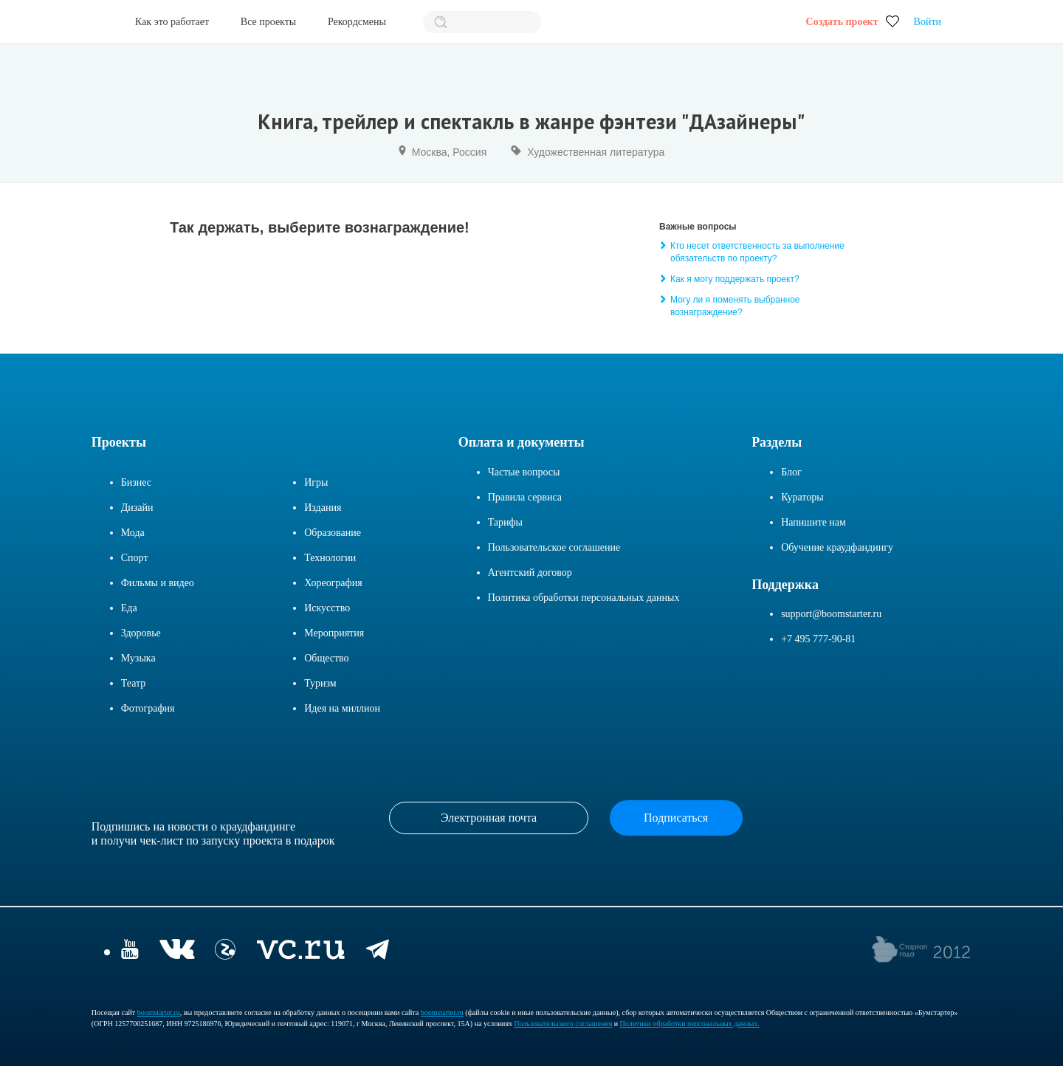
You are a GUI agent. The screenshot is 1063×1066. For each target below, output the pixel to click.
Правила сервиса (525, 497)
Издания (322, 507)
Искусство (327, 607)
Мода (133, 532)
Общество (326, 658)
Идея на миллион (342, 708)
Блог (791, 472)
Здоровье (141, 633)
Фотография (148, 708)
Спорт (134, 557)
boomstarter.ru (158, 1012)
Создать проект (842, 21)
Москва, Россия (449, 152)
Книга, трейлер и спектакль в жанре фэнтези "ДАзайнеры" (531, 121)
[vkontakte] (176, 951)
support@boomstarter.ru (831, 613)
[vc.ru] (300, 951)
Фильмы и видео (157, 582)
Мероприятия (334, 633)
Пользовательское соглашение (554, 547)
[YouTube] (130, 951)
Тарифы (505, 522)
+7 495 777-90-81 (818, 638)
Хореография (333, 582)
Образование (332, 532)
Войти (927, 21)
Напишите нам (813, 522)
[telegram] (377, 951)
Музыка (138, 658)
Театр (133, 683)
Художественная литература (595, 152)
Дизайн (137, 507)
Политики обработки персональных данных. (690, 1023)
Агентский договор (530, 572)
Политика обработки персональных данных (584, 597)
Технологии (330, 557)
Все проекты (268, 21)
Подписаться (676, 817)
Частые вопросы (524, 472)
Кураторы (802, 497)
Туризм (320, 683)
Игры (316, 482)
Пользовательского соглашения (564, 1023)
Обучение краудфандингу (837, 547)
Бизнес (136, 482)
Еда (129, 607)
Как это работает (172, 21)
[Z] (225, 951)
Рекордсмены (357, 21)
